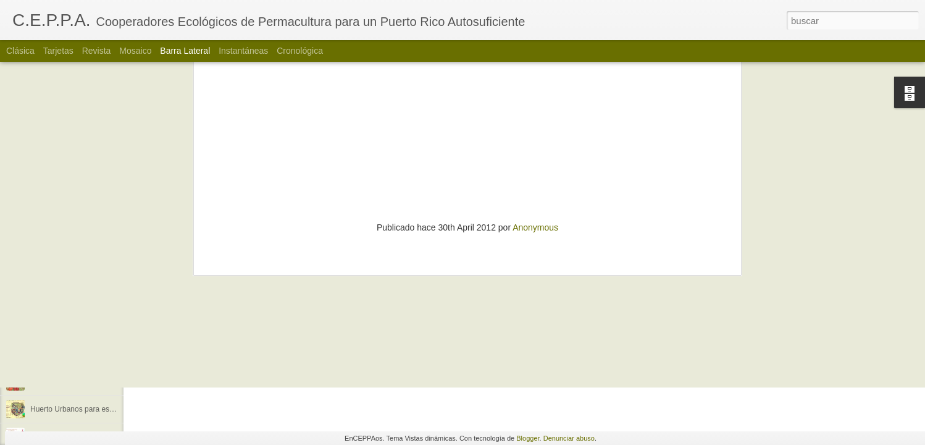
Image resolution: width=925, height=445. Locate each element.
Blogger (527, 438)
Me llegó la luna (56, 353)
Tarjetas (58, 51)
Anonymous (535, 64)
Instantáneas (243, 51)
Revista (96, 51)
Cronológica (300, 51)
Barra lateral (185, 51)
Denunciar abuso (569, 438)
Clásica (20, 51)
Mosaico (135, 51)
